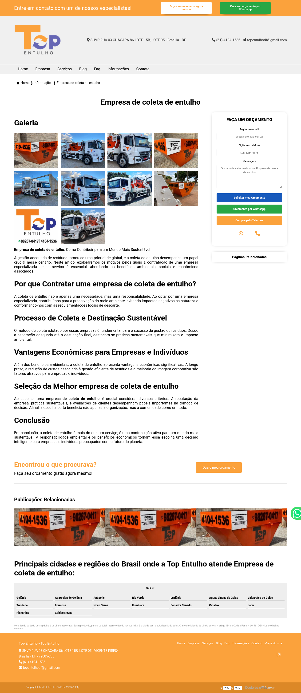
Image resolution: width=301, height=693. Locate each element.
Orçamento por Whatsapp (249, 209)
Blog (83, 69)
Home (23, 69)
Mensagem (249, 161)
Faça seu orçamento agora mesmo (186, 8)
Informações (118, 69)
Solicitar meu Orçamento (249, 197)
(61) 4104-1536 (226, 40)
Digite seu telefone (249, 145)
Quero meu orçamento (218, 467)
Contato (143, 69)
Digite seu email (249, 129)
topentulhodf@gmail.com (265, 40)
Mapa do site (273, 643)
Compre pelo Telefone (249, 220)
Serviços (64, 69)
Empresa (42, 69)
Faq (97, 69)
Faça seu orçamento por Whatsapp (245, 8)
